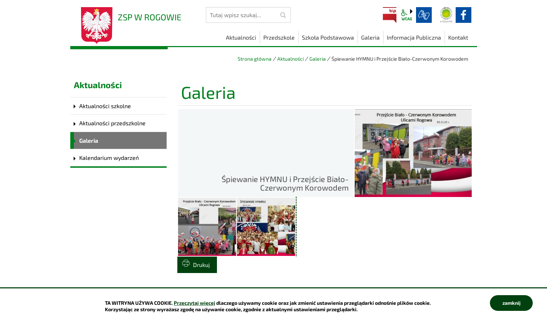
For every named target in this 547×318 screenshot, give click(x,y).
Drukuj (201, 264)
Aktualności (290, 59)
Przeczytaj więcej (194, 303)
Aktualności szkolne (105, 105)
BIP (389, 15)
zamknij (511, 303)
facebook (463, 15)
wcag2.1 (407, 15)
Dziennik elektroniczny (446, 15)
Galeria (317, 59)
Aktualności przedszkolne (112, 123)
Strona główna (255, 59)
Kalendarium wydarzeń (109, 157)
